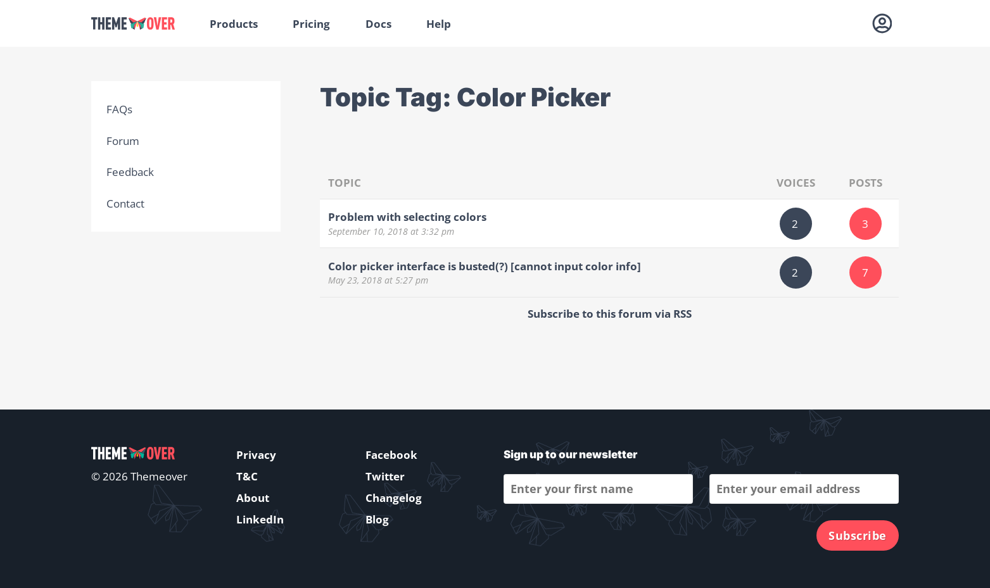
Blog (377, 519)
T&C (247, 476)
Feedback (130, 172)
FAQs (119, 109)
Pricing (311, 23)
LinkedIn (260, 519)
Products (234, 23)
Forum (122, 141)
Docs (378, 23)
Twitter (385, 476)
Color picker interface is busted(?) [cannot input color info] (484, 266)
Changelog (393, 498)
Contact (125, 203)
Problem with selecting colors (407, 217)
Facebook (391, 454)
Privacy (256, 454)
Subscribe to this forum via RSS (610, 313)
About (252, 498)
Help (438, 23)
